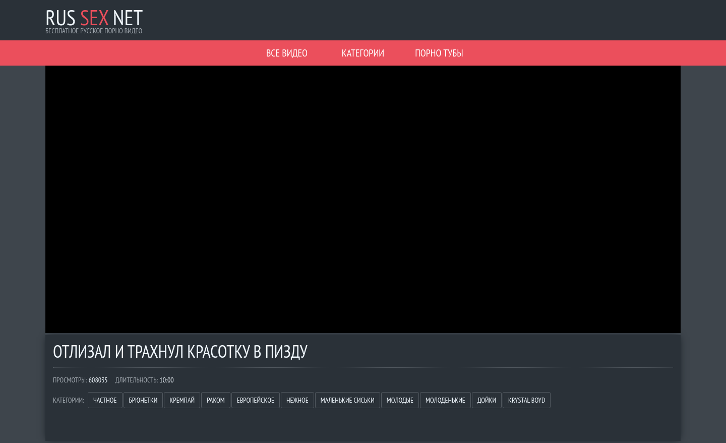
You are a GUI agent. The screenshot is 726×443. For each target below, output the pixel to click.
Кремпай (182, 400)
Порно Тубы (439, 53)
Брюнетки (143, 400)
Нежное (297, 400)
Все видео (287, 53)
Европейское (255, 400)
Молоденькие (445, 400)
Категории (363, 53)
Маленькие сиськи (348, 400)
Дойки (486, 400)
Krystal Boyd (526, 400)
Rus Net (94, 17)
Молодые (400, 400)
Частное (105, 400)
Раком (215, 400)
